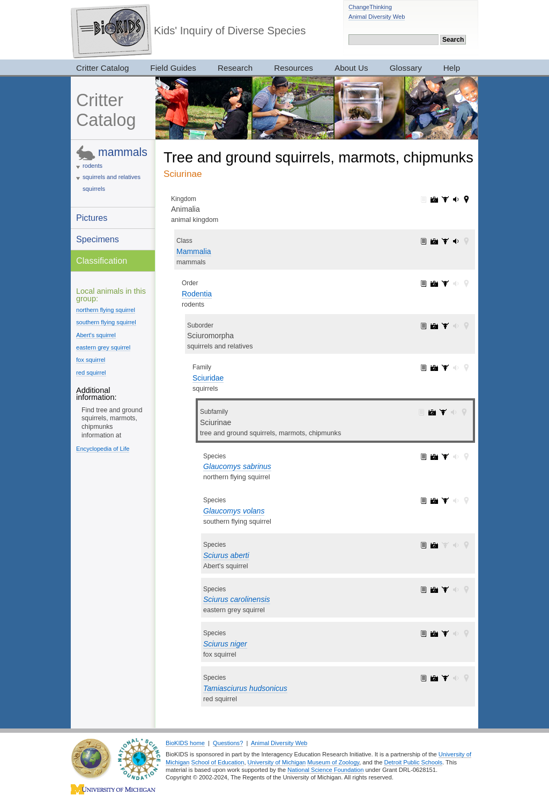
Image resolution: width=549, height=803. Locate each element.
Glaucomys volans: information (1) (423, 500)
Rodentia (197, 293)
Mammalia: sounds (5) (455, 241)
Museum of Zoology (333, 762)
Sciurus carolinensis (236, 599)
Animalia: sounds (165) (455, 199)
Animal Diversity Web (376, 16)
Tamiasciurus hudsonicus (245, 688)
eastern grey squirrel (103, 347)
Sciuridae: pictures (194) (434, 367)
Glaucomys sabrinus (237, 466)
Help (451, 67)
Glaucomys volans (233, 511)
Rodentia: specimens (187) (445, 283)
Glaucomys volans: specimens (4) (445, 500)
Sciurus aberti (226, 555)
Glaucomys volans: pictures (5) (434, 500)
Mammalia (193, 251)
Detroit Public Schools (413, 762)
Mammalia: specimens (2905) (445, 241)
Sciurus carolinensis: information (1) (423, 589)
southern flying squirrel (106, 322)
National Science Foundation (325, 770)
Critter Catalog (102, 67)
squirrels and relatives (111, 177)
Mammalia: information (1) (423, 241)
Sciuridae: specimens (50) (445, 367)
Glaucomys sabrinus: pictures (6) (434, 456)
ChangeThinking (370, 7)
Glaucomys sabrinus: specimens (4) (445, 456)
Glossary (406, 67)
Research (235, 67)
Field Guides (173, 67)
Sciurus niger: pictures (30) (434, 633)
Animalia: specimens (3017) (445, 199)
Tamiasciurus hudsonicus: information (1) (423, 678)
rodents (92, 165)
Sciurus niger (225, 644)
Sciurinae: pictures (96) (432, 412)
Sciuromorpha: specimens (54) (445, 326)
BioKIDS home (185, 743)
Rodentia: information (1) (423, 283)
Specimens (97, 239)
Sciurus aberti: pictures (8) (434, 545)
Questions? (228, 743)
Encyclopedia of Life (102, 448)
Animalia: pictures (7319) (434, 199)
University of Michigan (277, 762)
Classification (101, 260)
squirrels (94, 188)
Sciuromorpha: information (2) (423, 326)
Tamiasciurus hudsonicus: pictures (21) (434, 678)
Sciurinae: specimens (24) (443, 412)
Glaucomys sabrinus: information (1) (423, 456)
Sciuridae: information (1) (423, 367)
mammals (122, 152)
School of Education (217, 762)
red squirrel (91, 372)
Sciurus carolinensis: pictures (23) (434, 589)
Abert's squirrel (96, 335)
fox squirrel (90, 359)
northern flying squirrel (105, 310)
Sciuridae (208, 378)
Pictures (91, 217)
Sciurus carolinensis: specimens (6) (445, 589)
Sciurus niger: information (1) (423, 633)
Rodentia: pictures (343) (434, 283)
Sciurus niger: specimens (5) (445, 633)
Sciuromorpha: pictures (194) (434, 326)
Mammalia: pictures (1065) (434, 241)
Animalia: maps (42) (466, 199)
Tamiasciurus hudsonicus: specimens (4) (445, 678)
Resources (293, 67)
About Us (351, 67)
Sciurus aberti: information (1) (423, 545)
